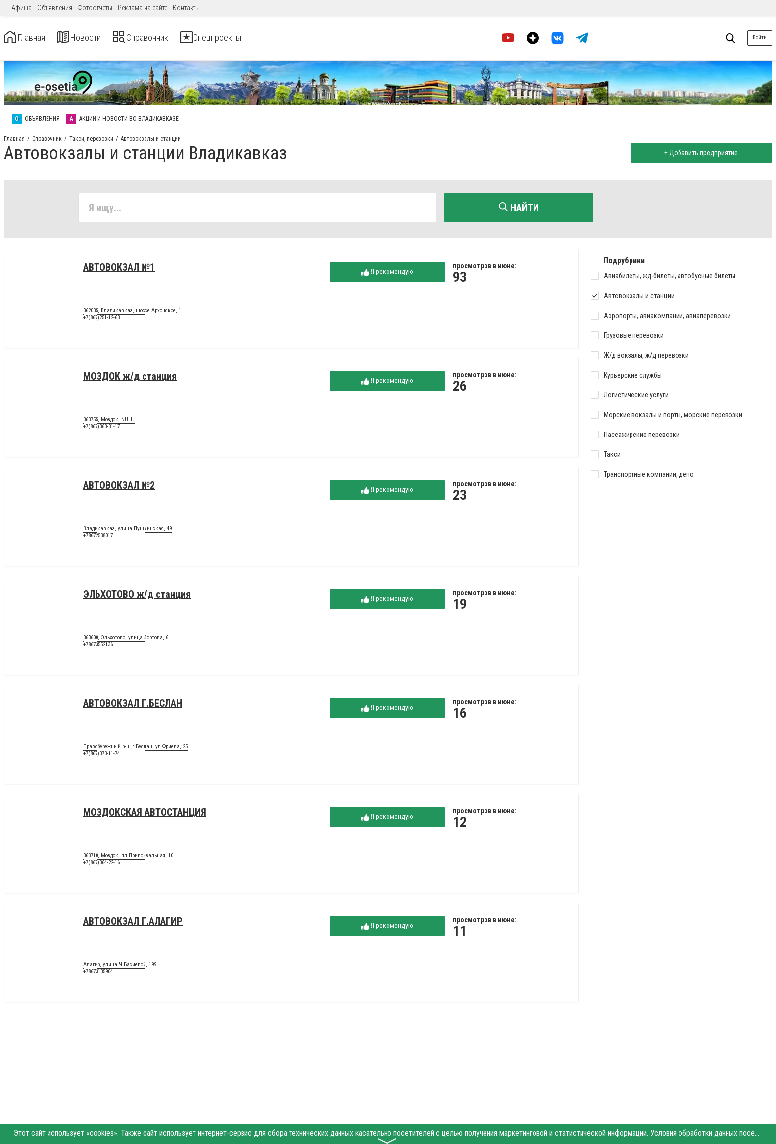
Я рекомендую (387, 275)
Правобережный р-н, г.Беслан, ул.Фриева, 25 (135, 750)
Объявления (54, 8)
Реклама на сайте (142, 8)
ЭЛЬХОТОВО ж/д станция (137, 597)
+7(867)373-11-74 (101, 757)
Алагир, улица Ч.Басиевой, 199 (119, 968)
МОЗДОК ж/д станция (130, 379)
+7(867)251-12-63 (101, 321)
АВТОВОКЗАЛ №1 (119, 270)
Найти (519, 208)
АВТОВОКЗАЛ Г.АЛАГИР (133, 924)
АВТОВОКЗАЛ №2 (119, 488)
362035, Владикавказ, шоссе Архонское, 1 (132, 314)
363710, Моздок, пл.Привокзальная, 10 (128, 859)
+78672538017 (98, 539)
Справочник (175, 38)
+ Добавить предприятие (697, 153)
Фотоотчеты (95, 8)
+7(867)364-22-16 (101, 866)
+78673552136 (98, 648)
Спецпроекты (264, 38)
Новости (98, 38)
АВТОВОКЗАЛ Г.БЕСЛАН (132, 706)
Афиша (21, 8)
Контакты (186, 8)
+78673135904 (98, 975)
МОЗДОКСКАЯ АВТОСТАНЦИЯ (144, 815)
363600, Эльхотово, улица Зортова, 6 (125, 641)
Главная (31, 38)
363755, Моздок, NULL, (109, 423)
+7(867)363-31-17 (101, 430)
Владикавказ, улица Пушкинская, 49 (127, 532)
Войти (760, 37)
